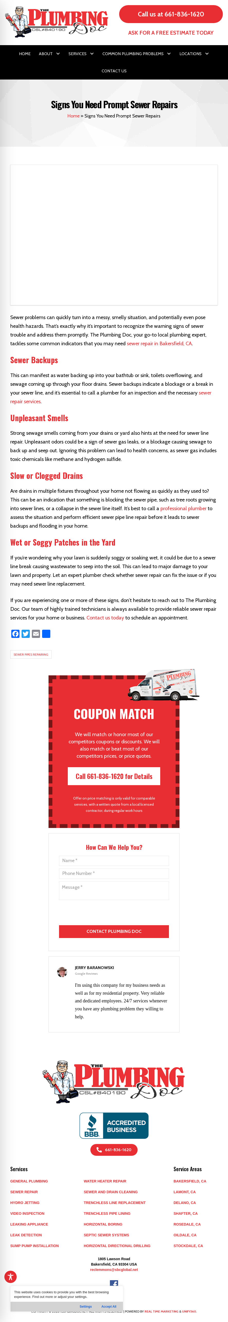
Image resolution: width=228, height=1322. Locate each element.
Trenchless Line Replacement (115, 1203)
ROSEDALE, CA (187, 1224)
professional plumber (183, 508)
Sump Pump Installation (34, 1246)
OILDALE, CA (185, 1235)
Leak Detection (26, 1235)
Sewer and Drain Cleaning (111, 1192)
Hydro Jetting (25, 1203)
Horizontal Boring (103, 1224)
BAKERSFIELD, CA (190, 1181)
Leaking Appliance (29, 1224)
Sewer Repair (24, 1192)
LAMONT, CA (185, 1192)
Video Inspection (27, 1213)
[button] (58, 53)
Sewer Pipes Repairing (31, 654)
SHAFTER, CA (186, 1213)
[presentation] (114, 948)
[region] (66, 1299)
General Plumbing (29, 1181)
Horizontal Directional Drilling (117, 1246)
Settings (86, 1306)
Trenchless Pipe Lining (107, 1213)
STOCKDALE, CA (188, 1246)
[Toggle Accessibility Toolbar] (10, 1277)
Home (74, 116)
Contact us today (105, 618)
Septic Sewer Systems (106, 1235)
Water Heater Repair (105, 1181)
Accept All (108, 1306)
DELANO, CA (185, 1203)
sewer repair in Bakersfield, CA (159, 343)
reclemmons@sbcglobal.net (114, 1270)
